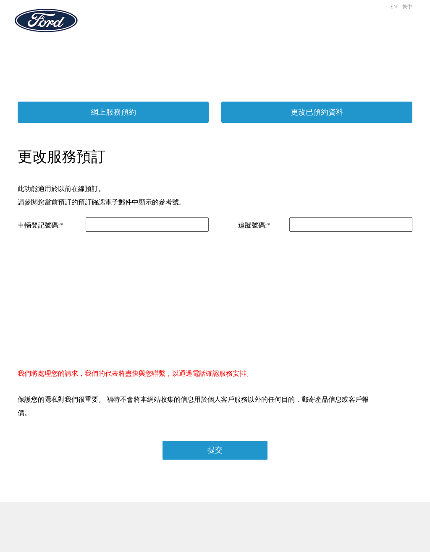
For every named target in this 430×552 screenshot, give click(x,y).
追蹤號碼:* (254, 225)
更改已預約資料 (317, 112)
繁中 (407, 7)
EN (394, 7)
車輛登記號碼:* (40, 225)
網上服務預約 (113, 112)
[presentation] (85, 316)
